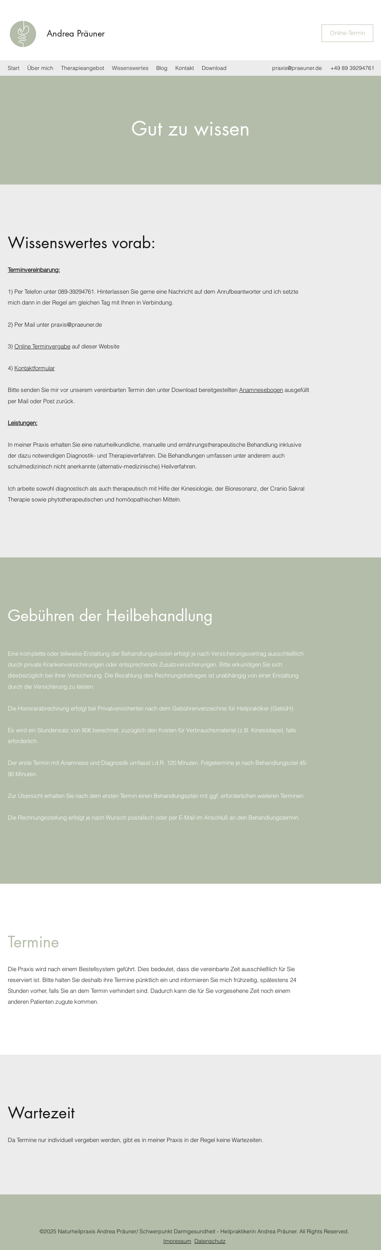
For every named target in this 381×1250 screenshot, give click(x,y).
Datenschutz (209, 1241)
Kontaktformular (34, 368)
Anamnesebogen (261, 389)
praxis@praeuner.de (297, 67)
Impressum (177, 1241)
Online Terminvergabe (42, 346)
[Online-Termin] (347, 33)
